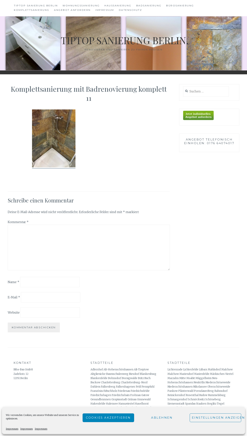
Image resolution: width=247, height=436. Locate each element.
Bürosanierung (180, 5)
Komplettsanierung (31, 9)
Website (14, 312)
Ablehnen (162, 417)
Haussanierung (117, 5)
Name (13, 282)
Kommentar (18, 222)
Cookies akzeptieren (108, 417)
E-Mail (14, 297)
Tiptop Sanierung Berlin (36, 5)
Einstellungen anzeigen (216, 417)
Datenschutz (130, 9)
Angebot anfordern (72, 9)
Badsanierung (149, 5)
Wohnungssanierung (81, 5)
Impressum (12, 428)
